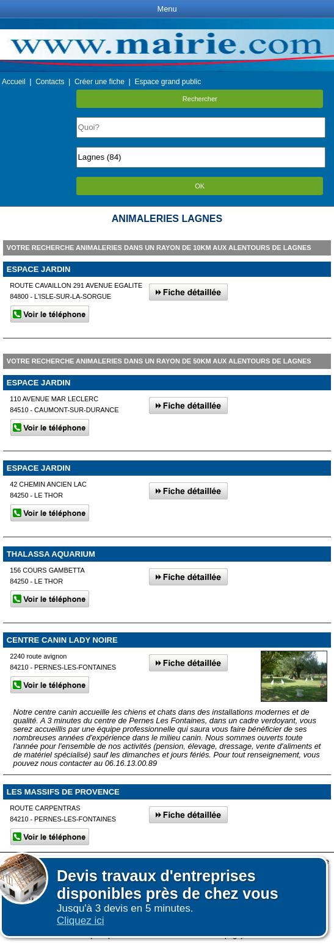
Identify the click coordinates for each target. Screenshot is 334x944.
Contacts (49, 81)
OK (200, 186)
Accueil (14, 81)
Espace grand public (167, 81)
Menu (166, 8)
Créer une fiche (99, 81)
